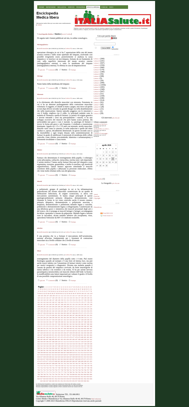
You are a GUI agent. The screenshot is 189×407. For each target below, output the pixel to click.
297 (47, 317)
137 (79, 298)
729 (88, 366)
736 (53, 368)
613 (82, 352)
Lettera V (97, 105)
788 (38, 374)
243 (56, 311)
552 (70, 346)
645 (65, 357)
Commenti (50, 70)
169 (62, 302)
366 (82, 324)
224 (56, 309)
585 (56, 350)
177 (85, 302)
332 (38, 322)
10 (57, 287)
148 (56, 300)
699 (56, 363)
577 (88, 348)
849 (53, 381)
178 (88, 302)
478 (76, 337)
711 (91, 363)
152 (68, 300)
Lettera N (97, 87)
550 (65, 346)
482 (88, 337)
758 (62, 370)
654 (91, 357)
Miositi (39, 181)
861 (88, 381)
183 (47, 304)
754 (50, 370)
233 (82, 309)
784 (82, 372)
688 (79, 361)
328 (82, 320)
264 (62, 313)
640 (50, 357)
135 (73, 298)
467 (44, 337)
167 (56, 302)
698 (53, 363)
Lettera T (97, 100)
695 (44, 363)
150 (62, 300)
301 (59, 317)
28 (40, 289)
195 (82, 304)
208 (65, 306)
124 (41, 298)
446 (38, 335)
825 (91, 376)
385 (82, 326)
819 (73, 376)
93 (67, 293)
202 (47, 306)
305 (70, 317)
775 (56, 372)
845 (41, 381)
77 (89, 291)
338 (56, 322)
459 (76, 335)
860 (85, 381)
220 (44, 309)
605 (59, 352)
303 (65, 317)
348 (85, 322)
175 (79, 302)
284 (65, 315)
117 (76, 296)
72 (78, 291)
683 (65, 361)
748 (88, 368)
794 (56, 374)
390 (41, 328)
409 (41, 331)
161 (38, 302)
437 (68, 333)
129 (56, 298)
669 (79, 359)
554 (76, 346)
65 (63, 291)
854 (68, 381)
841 (82, 379)
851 (59, 381)
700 (59, 363)
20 (78, 287)
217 (91, 306)
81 (42, 293)
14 (65, 287)
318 (53, 320)
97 (75, 293)
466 (41, 337)
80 (40, 293)
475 (68, 337)
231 (76, 309)
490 (56, 339)
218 (38, 309)
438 (70, 333)
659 (50, 359)
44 (74, 289)
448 (44, 335)
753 (47, 370)
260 (50, 313)
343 (70, 322)
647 (70, 357)
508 (53, 341)
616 (91, 352)
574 (79, 348)
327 (79, 320)
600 (44, 352)
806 (91, 374)
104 (39, 296)
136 (76, 298)
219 (41, 309)
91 (63, 293)
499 (82, 339)
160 (91, 300)
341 (65, 322)
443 (85, 333)
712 (38, 366)
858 (79, 381)
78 (91, 291)
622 (53, 355)
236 (91, 309)
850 (56, 381)
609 (70, 352)
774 (53, 372)
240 (47, 311)
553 (73, 346)
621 (50, 355)
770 (41, 372)
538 (85, 344)
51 (89, 289)
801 (76, 374)
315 (44, 320)
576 (85, 348)
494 (68, 339)
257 (41, 313)
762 (73, 370)
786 (88, 372)
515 (73, 341)
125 (44, 298)
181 (41, 304)
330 (88, 320)
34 (53, 289)
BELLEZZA (62, 7)
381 (70, 326)
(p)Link (41, 70)
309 (82, 317)
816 (64, 376)
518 (82, 341)
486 (44, 339)
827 (41, 379)
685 (70, 361)
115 (70, 296)
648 (73, 357)
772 (47, 372)
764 (79, 370)
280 (53, 315)
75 (84, 291)
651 (82, 357)
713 (41, 366)
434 (59, 333)
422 (79, 331)
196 (85, 304)
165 (50, 302)
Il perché (96, 196)
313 (38, 320)
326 (76, 320)
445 (91, 333)
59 (51, 291)
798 (68, 374)
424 (85, 331)
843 (88, 379)
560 (38, 348)
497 (76, 339)
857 (76, 381)
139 (85, 298)
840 (79, 379)
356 (53, 324)
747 (85, 368)
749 (91, 368)
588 (65, 350)
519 (85, 341)
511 (62, 341)
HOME (41, 7)
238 (41, 311)
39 (63, 289)
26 (90, 287)
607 (65, 352)
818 (70, 376)
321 (62, 320)
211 (73, 306)
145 (47, 300)
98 (78, 293)
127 (50, 298)
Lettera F (96, 70)
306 (73, 317)
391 (44, 328)
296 (44, 317)
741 (68, 368)
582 (47, 350)
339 (59, 322)
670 (82, 359)
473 (62, 337)
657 (44, 359)
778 (65, 372)
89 (59, 293)
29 (42, 289)
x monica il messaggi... (101, 133)
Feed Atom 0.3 (106, 215)
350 (91, 322)
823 (85, 376)
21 (80, 287)
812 (53, 376)
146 (50, 300)
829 (47, 379)
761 (70, 370)
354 (47, 324)
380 (68, 326)
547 (56, 346)
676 (44, 361)
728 (85, 366)
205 (56, 306)
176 (82, 302)
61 (55, 291)
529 (59, 344)
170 (65, 302)
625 (62, 355)
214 (82, 306)
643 (59, 357)
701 (62, 363)
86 (52, 293)
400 (70, 328)
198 (91, 304)
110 (56, 296)
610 (73, 352)
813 (56, 376)
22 (82, 287)
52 (91, 289)
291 (85, 315)
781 (73, 372)
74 (82, 291)
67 (68, 291)
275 (38, 315)
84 (48, 293)
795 (59, 374)
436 (65, 333)
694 (41, 363)
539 (88, 344)
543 (44, 346)
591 (73, 350)
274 (91, 313)
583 (50, 350)
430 (47, 333)
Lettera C (97, 63)
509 (56, 341)
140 (88, 298)
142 (38, 300)
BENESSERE (51, 7)
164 (47, 302)
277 (44, 315)
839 (76, 379)
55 (42, 291)
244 (59, 311)
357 (56, 324)
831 (53, 379)
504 (41, 341)
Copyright (97, 198)
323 (68, 320)
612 (79, 352)
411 (47, 331)
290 (82, 315)
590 (70, 350)
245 (62, 311)
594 (82, 350)
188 (62, 304)
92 (65, 293)
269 (76, 313)
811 (50, 376)
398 (65, 328)
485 (41, 339)
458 (73, 335)
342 (68, 322)
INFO (111, 7)
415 (59, 331)
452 (56, 335)
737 (56, 368)
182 (44, 304)
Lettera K (97, 81)
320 (59, 320)
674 (38, 361)
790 (44, 374)
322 (65, 320)
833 (59, 379)
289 (79, 315)
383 (76, 326)
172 (70, 302)
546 (53, 346)
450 (50, 335)
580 (41, 350)
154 (73, 300)
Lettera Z (97, 113)
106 (44, 296)
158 (85, 300)
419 (70, 331)
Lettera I (96, 76)
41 (68, 289)
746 (82, 368)
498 (79, 339)
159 (88, 300)
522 (38, 344)
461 (82, 335)
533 (70, 344)
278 (47, 315)
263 (59, 313)
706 (76, 363)
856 (73, 381)
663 (62, 359)
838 (73, 379)
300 (56, 317)
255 (91, 311)
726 (79, 366)
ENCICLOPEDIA (93, 7)
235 (88, 309)
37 (59, 289)
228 (68, 309)
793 (53, 374)
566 (56, 348)
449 (47, 335)
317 (50, 320)
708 (82, 363)
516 (76, 341)
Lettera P (96, 91)
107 (47, 296)
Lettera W (97, 107)
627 (68, 355)
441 (79, 333)
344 (73, 322)
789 (41, 374)
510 (59, 341)
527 (53, 344)
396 (59, 328)
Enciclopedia (98, 179)
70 (74, 291)
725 (76, 366)
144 (44, 300)
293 (91, 315)
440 (76, 333)
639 (47, 357)
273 (88, 313)
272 (85, 313)
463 (88, 335)
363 (73, 324)
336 (50, 322)
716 (50, 366)
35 (55, 289)
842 (85, 379)
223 (53, 309)
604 (56, 352)
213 (79, 306)
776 (59, 372)
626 (65, 355)
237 (38, 311)
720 (62, 366)
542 (41, 346)
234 (85, 309)
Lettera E (97, 67)
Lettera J (96, 78)
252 (82, 311)
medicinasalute (43, 48)
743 (73, 368)
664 (65, 359)
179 (91, 302)
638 (44, 357)
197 (88, 304)
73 (80, 291)
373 (47, 326)
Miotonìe (40, 94)
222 (50, 309)
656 (41, 359)
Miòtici (39, 150)
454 (62, 335)
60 (53, 291)
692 (91, 361)
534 (73, 344)
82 (44, 293)
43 (72, 289)
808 (41, 376)
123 (38, 298)
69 (72, 291)
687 (76, 361)
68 (70, 291)
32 (49, 289)
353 (44, 324)
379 (65, 326)
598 (38, 352)
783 (79, 372)
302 (62, 317)
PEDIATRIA (80, 7)
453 (59, 335)
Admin (39, 25)
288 (76, 315)
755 (53, 370)
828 (44, 379)
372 (44, 326)
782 (76, 372)
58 (49, 291)
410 (44, 331)
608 (68, 352)
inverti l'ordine (66, 34)
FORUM (104, 7)
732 (41, 368)
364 (76, 324)
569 (65, 348)
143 (41, 300)
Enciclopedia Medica (46, 34)
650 (79, 357)
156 (79, 300)
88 (57, 293)
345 (76, 322)
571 (70, 348)
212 (76, 306)
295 (41, 317)
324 (70, 320)
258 (44, 313)
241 (50, 311)
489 (53, 339)
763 (76, 370)
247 (68, 311)
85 (50, 293)
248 (70, 311)
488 (50, 339)
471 (56, 337)
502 (91, 339)
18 (74, 287)
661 (56, 359)
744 (76, 368)
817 (67, 376)
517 (79, 341)
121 (88, 296)
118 (79, 296)
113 (65, 296)
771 (44, 372)
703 (68, 363)
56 (45, 291)
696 (47, 363)
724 (73, 366)
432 (53, 333)
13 (63, 287)
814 (59, 376)
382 (73, 326)
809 (44, 376)
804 (85, 374)
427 (38, 333)
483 (91, 337)
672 (88, 359)
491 (59, 339)
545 (50, 346)
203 (50, 306)
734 (47, 368)
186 (56, 304)
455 (65, 335)
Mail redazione (96, 399)
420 (73, 331)
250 (76, 311)
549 (62, 346)
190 (68, 304)
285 (68, 315)
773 (50, 372)
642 (56, 357)
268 (73, 313)
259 (47, 313)
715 (47, 366)
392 (47, 328)
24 (86, 287)
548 (59, 346)
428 (41, 333)
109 (53, 296)
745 (79, 368)
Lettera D (97, 65)
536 (79, 344)
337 (53, 322)
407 (91, 328)
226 (62, 309)
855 (70, 381)
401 (73, 328)
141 (91, 298)
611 (76, 352)
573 (76, 348)
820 (76, 376)
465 (38, 337)
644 (62, 357)
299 (53, 317)
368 (88, 324)
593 (79, 350)
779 (68, 372)
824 (88, 376)
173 (73, 302)
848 (50, 381)
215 (85, 306)
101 (85, 293)
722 (68, 366)
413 (53, 331)
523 (41, 344)
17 (72, 287)
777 (62, 372)
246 (65, 311)
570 (68, 348)
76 (87, 291)
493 (65, 339)
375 (53, 326)
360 (65, 324)
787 (91, 372)
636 (38, 357)
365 (79, 324)
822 (82, 376)
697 (50, 363)
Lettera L (97, 83)
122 (90, 296)
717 (53, 366)
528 (56, 344)
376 (56, 326)
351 (38, 324)
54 (40, 291)
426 (91, 331)
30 (45, 289)
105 (42, 296)
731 (38, 368)
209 (68, 306)
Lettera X (97, 109)
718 (56, 366)
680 (56, 361)
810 (47, 376)
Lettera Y (97, 111)
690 (85, 361)
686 (73, 361)
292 (88, 315)
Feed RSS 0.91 (106, 213)
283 (62, 315)
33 (51, 289)
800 (73, 374)
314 (41, 320)
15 (67, 287)
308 (79, 317)
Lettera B (97, 61)
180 (38, 304)
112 (62, 296)
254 (88, 311)
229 (70, 309)
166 (53, 302)
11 (59, 287)
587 (62, 350)
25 (88, 287)
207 (62, 306)
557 (85, 346)
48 (82, 289)
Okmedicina (98, 207)
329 (85, 320)
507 (50, 341)
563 (47, 348)
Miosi (39, 251)
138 (82, 298)
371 (41, 326)
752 (44, 370)
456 (68, 335)
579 (38, 350)
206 (59, 306)
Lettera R (97, 96)
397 (62, 328)
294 (38, 317)
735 (50, 368)
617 (38, 355)
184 (50, 304)
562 (44, 348)
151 (65, 300)
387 (88, 326)
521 (91, 341)
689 (82, 361)
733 (44, 368)
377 (59, 326)
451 (53, 335)
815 (62, 376)
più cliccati (115, 118)
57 (47, 291)
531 (65, 344)
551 (68, 346)
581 (44, 350)
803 (82, 374)
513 (67, 341)
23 (84, 287)
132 (65, 298)
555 (79, 346)
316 (47, 320)
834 (62, 379)
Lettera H (97, 74)
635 (91, 355)
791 (47, 374)
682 (62, 361)
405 (85, 328)
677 (47, 361)
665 (68, 359)
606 (62, 352)
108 (50, 296)
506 (47, 341)
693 (38, 363)
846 (44, 381)
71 (76, 291)
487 (47, 339)
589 (68, 350)
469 (50, 337)
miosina (39, 228)
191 (70, 304)
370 (38, 326)
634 (88, 355)
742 (70, 368)
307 (76, 317)
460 (79, 335)
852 (62, 381)
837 (70, 379)
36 (57, 289)
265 (65, 313)
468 (47, 337)
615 (88, 352)
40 (66, 289)
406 (88, 328)
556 (82, 346)
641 (53, 357)
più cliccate (115, 183)
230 (73, 309)
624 (59, 355)
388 (91, 326)
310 (85, 317)
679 (53, 361)
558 (88, 346)
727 (82, 366)
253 (85, 311)
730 (91, 366)
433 (56, 333)
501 (88, 339)
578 (91, 348)
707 (79, 363)
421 (76, 331)
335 (47, 322)
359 (62, 324)
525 (47, 344)
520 (88, 341)
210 (70, 306)
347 (82, 322)
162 (41, 302)
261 (53, 313)
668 (76, 359)
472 (59, 337)
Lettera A (97, 59)
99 (80, 293)
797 (65, 374)
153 (70, 300)
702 (65, 363)
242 (53, 311)
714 (44, 366)
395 (56, 328)
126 (47, 298)
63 (59, 291)
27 (38, 289)
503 (38, 341)
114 (68, 296)
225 (59, 309)
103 (91, 293)
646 (68, 357)
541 (38, 346)
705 (73, 363)
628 (70, 355)
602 (50, 352)
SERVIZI (71, 7)
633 (85, 355)
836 (68, 379)
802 (79, 374)
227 (65, 309)
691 (88, 361)
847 (47, 381)
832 (56, 379)
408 (38, 331)
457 (70, 335)
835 (65, 379)
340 (62, 322)
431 (50, 333)
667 (73, 359)
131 (62, 298)
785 (85, 372)
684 (68, 361)
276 (41, 315)
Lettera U (97, 102)
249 (73, 311)
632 (82, 355)
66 (66, 291)
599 (41, 352)
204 (53, 306)
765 (82, 370)
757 (59, 370)
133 (68, 298)
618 (41, 355)
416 (62, 331)
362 (70, 324)
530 (62, 344)
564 (50, 348)
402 (76, 328)
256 (38, 313)
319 (56, 320)
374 (50, 326)
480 (82, 337)
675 (41, 361)
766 (85, 370)
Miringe (40, 76)
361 (68, 324)
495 (70, 339)
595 (85, 350)
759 (65, 370)
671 (85, 359)
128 (53, 298)
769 (38, 372)
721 (65, 366)
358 (59, 324)
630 (76, 355)
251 (79, 311)
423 (82, 331)
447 (41, 335)
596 (88, 350)
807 (38, 376)
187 (59, 304)
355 (50, 324)
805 (88, 374)
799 (70, 374)
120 (85, 296)
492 (62, 339)
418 (67, 331)
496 (73, 339)
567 (59, 348)
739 (62, 368)
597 (91, 350)
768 (91, 370)
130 (59, 298)
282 (59, 315)
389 (38, 328)
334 (44, 322)
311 (88, 317)
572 (73, 348)
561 (41, 348)
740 (65, 368)
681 (59, 361)
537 (82, 344)
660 (53, 359)
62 (57, 291)
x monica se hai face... (101, 124)
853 (65, 381)
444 (88, 333)
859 (82, 381)
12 (61, 287)
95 (71, 293)
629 (73, 355)
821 (79, 376)
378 (62, 326)
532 (68, 344)
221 (47, 309)
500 (85, 339)
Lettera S (96, 98)
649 (76, 357)
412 (50, 331)
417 (64, 331)
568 (62, 348)
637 (41, 357)
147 (53, 300)
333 (41, 322)
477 (73, 337)
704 (70, 363)
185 (53, 304)
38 (61, 289)
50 (87, 289)
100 (82, 293)
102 (88, 293)
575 (82, 348)
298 (50, 317)
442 (82, 333)
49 (84, 289)
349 (88, 322)
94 (69, 293)
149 (59, 300)
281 (56, 315)
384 (79, 326)
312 (91, 317)
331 (91, 320)
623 (56, 355)
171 (68, 302)
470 (53, 337)
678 (50, 361)
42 (70, 289)
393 (50, 328)
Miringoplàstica (42, 44)
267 (70, 313)
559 (91, 346)
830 (50, 379)
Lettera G (97, 72)
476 (70, 337)
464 (91, 335)
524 (44, 344)
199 (38, 306)
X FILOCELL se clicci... (102, 129)
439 (73, 333)
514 (70, 341)
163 (44, 302)
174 (76, 302)
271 (82, 313)
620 (47, 355)
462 (85, 335)
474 (65, 337)
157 (82, 300)
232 (79, 309)
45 (76, 289)
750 (38, 370)
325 (73, 320)
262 (56, 313)
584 (53, 350)
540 (91, 344)
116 (73, 296)
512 (64, 341)
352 (41, 324)
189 (65, 304)
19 (76, 287)
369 (91, 324)
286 (70, 315)
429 (44, 333)
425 (88, 331)
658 (47, 359)
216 (88, 306)
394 (53, 328)
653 (88, 357)
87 (54, 293)
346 (79, 322)
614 (85, 352)
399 (68, 328)
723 (70, 366)
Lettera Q (97, 94)
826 (38, 379)
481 (85, 337)
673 (91, 359)
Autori (96, 194)
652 (85, 357)
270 (79, 313)
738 (59, 368)
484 (38, 339)
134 (70, 298)
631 (79, 355)
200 (41, 306)
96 (73, 293)
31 (47, 289)
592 (76, 350)
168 (59, 302)
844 (91, 379)
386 (85, 326)
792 (50, 374)
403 (79, 328)
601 (47, 352)
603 (53, 352)
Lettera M (68, 48)
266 (68, 313)
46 (78, 289)
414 (56, 331)
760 (68, 370)
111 (59, 296)
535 (76, 344)
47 (80, 289)
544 (47, 346)
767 (88, 370)
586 (59, 350)
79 (38, 293)
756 (56, 370)
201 (44, 306)
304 (68, 317)
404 (82, 328)
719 (59, 366)
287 (73, 315)
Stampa (72, 70)
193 (76, 304)
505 (44, 341)
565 (53, 348)
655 (38, 359)
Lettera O (97, 89)
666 (70, 359)
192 (73, 304)
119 (82, 296)
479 (79, 337)
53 (38, 291)
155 (76, 300)
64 (61, 291)
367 (85, 324)
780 (70, 372)
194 (79, 304)
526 (50, 344)
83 (46, 293)
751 (41, 370)
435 (62, 333)
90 (61, 293)
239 (44, 311)
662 (59, 359)
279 (50, 315)
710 (88, 363)
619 (44, 355)
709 (85, 363)
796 (62, 374)
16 (70, 287)
